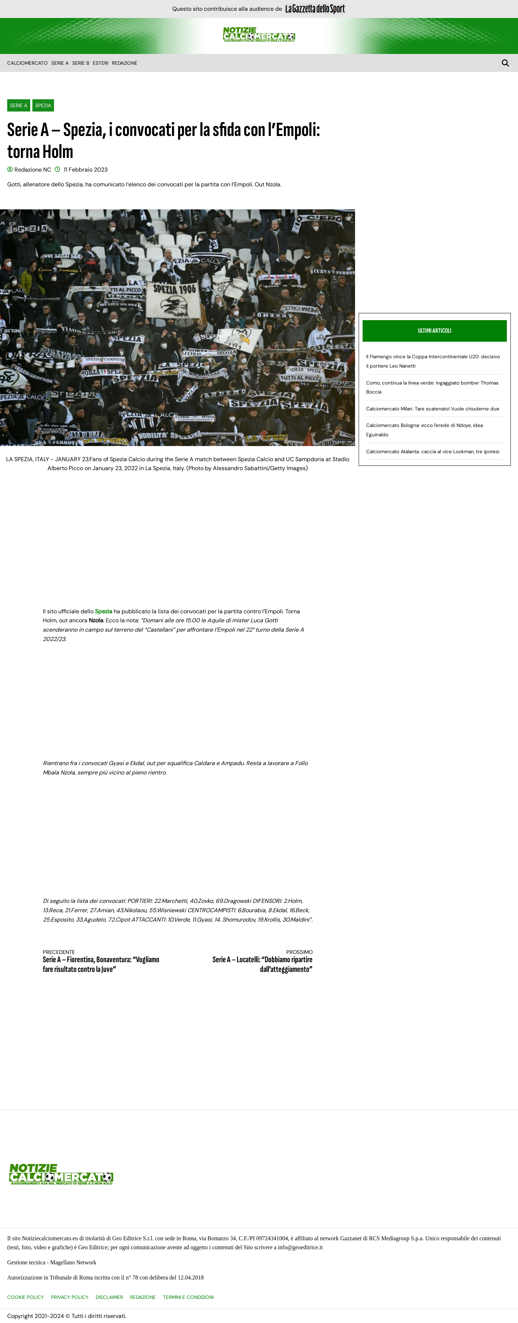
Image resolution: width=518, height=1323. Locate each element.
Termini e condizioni (188, 1297)
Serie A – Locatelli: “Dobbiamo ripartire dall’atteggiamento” (252, 961)
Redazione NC (32, 169)
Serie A (60, 63)
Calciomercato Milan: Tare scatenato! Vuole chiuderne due (432, 409)
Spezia (43, 105)
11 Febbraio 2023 (86, 169)
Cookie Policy (25, 1297)
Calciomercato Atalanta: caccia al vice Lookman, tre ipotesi (432, 452)
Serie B (80, 63)
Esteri (100, 63)
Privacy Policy (69, 1297)
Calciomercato (27, 63)
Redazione (124, 63)
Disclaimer (109, 1297)
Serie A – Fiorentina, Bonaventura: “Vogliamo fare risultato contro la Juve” (103, 961)
